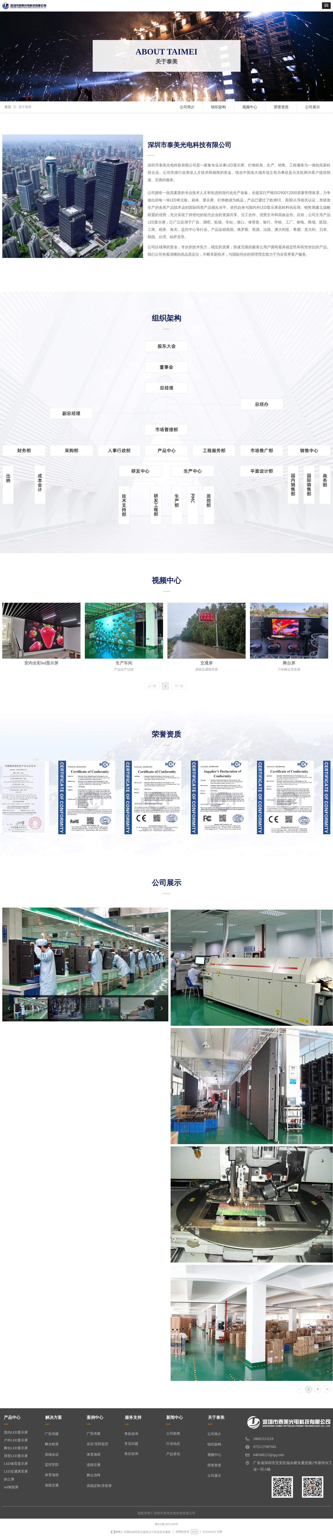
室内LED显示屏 (16, 1432)
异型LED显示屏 (16, 1456)
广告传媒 (93, 1433)
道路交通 (93, 1465)
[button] (326, 5)
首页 (8, 107)
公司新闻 (173, 1433)
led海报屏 (11, 1487)
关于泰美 (25, 107)
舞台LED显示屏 (16, 1448)
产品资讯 (173, 1454)
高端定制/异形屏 (99, 1486)
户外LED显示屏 (16, 1440)
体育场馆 (93, 1454)
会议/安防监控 (97, 1444)
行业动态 (173, 1444)
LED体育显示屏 (16, 1464)
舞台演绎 (93, 1475)
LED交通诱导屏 (16, 1471)
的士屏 (9, 1479)
